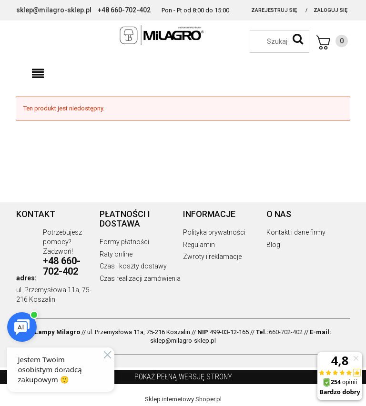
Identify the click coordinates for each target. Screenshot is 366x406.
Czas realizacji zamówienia (140, 278)
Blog (273, 244)
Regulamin (199, 244)
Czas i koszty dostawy (133, 266)
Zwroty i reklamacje (212, 256)
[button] (37, 73)
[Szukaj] (297, 39)
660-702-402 (286, 332)
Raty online (116, 254)
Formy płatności (124, 242)
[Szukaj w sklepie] (284, 41)
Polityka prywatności (214, 232)
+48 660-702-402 (124, 10)
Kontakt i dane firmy (295, 232)
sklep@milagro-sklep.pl (54, 10)
